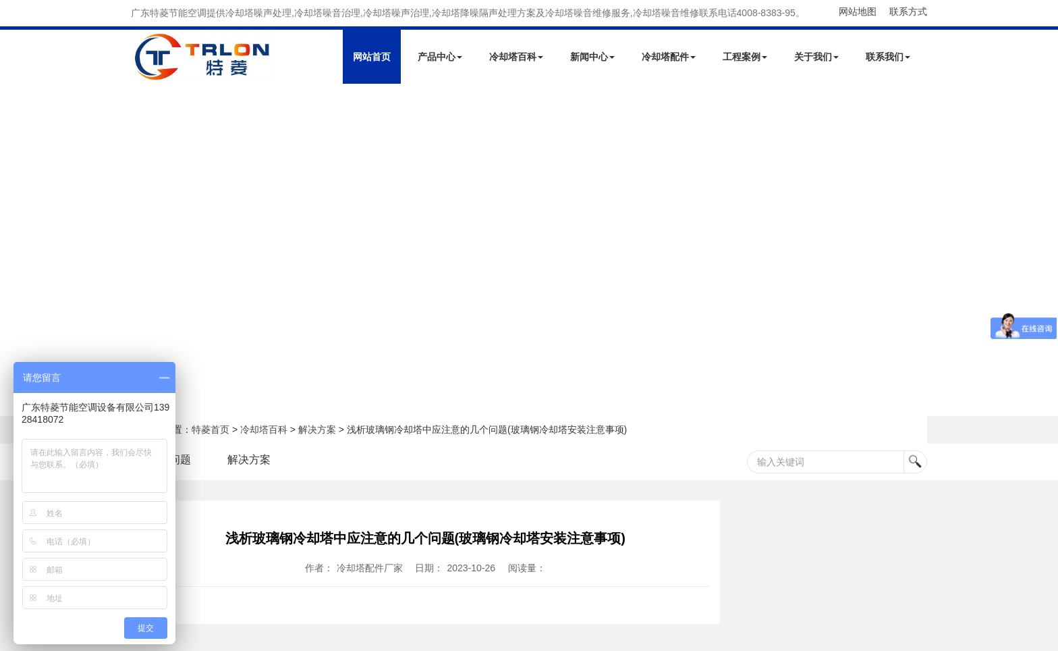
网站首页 (372, 56)
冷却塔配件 (669, 56)
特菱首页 (210, 429)
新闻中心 (592, 56)
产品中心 (440, 56)
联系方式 (908, 11)
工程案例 (745, 56)
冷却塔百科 (516, 56)
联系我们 (888, 56)
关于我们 (816, 56)
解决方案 (317, 429)
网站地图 (857, 11)
